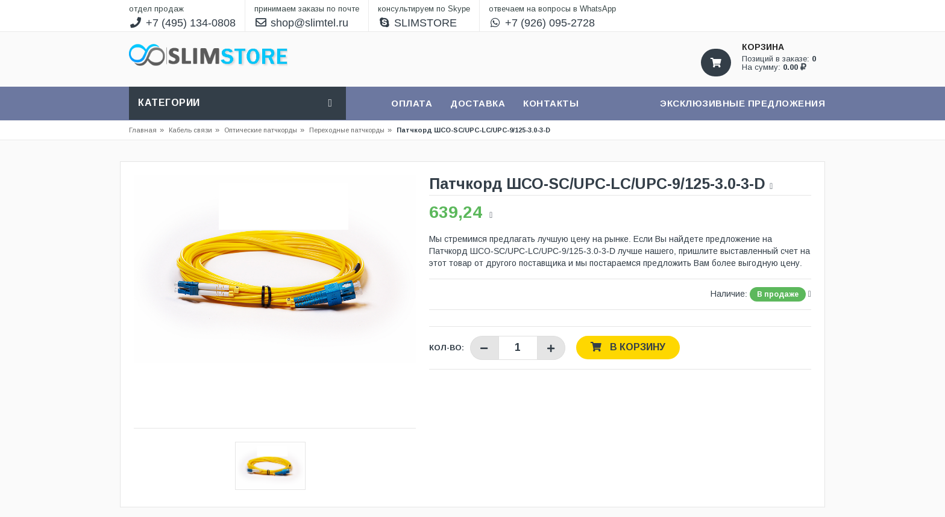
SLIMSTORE (417, 23)
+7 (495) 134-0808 (182, 23)
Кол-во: (446, 347)
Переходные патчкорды (347, 130)
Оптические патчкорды (260, 130)
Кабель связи (194, 130)
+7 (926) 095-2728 (542, 23)
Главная (143, 130)
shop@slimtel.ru (301, 23)
